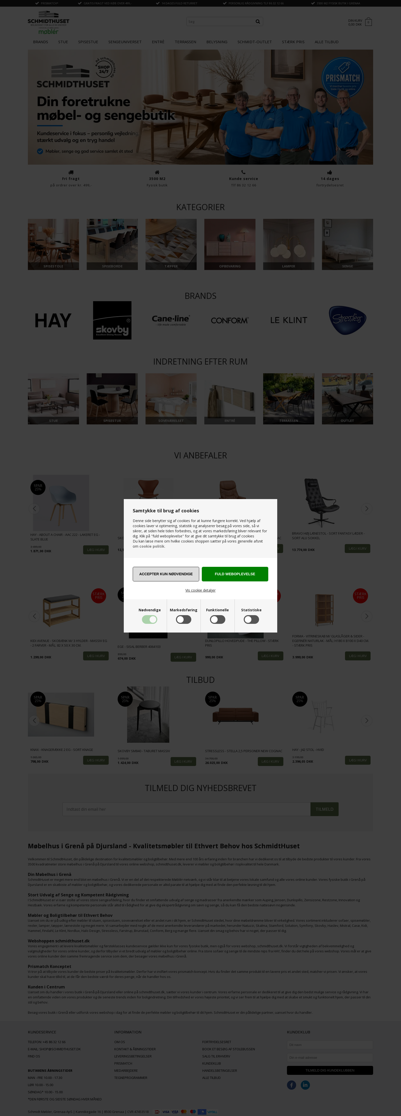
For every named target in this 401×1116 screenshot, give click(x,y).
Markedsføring (183, 610)
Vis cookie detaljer (200, 590)
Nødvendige (150, 610)
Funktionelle (217, 610)
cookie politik (151, 546)
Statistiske (251, 610)
